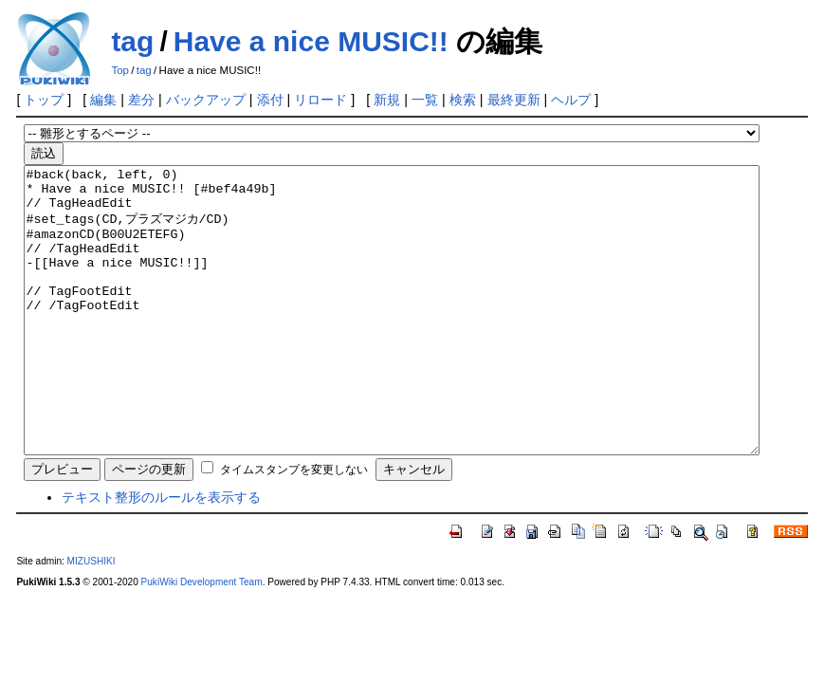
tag (132, 41)
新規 (387, 99)
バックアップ (206, 99)
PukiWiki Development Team (202, 639)
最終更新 (513, 99)
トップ (44, 99)
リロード (320, 99)
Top (120, 70)
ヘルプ (571, 99)
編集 (103, 99)
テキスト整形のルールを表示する (161, 554)
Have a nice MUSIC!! (311, 41)
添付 (270, 99)
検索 (462, 99)
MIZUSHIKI (91, 618)
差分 (141, 99)
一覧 (425, 99)
